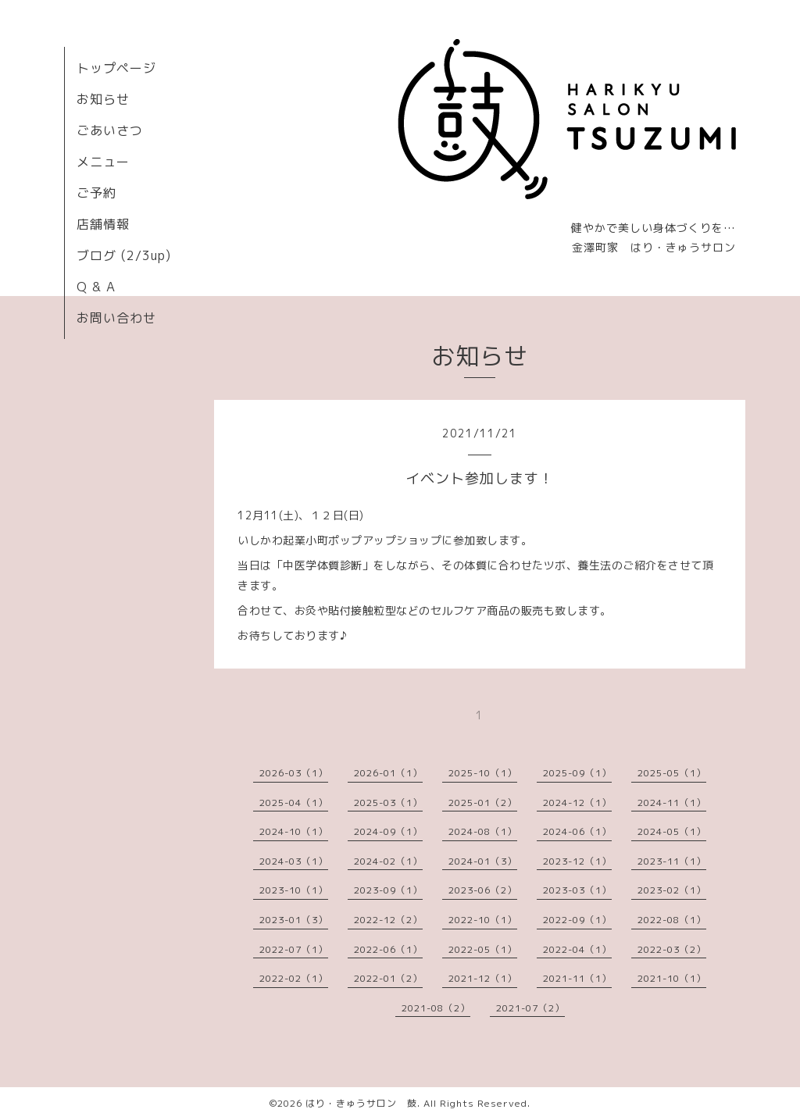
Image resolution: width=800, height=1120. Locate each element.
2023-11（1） (672, 861)
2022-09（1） (577, 919)
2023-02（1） (672, 890)
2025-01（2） (482, 802)
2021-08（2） (436, 1008)
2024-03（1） (293, 861)
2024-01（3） (482, 861)
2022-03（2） (672, 949)
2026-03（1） (293, 772)
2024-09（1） (388, 831)
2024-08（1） (482, 831)
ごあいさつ (110, 130)
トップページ (116, 68)
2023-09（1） (388, 890)
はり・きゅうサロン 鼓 (361, 1103)
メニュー (103, 161)
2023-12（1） (577, 861)
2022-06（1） (388, 949)
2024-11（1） (672, 802)
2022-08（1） (672, 919)
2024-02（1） (388, 861)
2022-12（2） (388, 919)
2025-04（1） (293, 802)
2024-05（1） (672, 831)
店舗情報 (103, 224)
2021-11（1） (577, 978)
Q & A (96, 286)
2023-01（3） (293, 919)
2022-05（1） (482, 949)
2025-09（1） (577, 772)
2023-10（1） (293, 890)
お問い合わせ (116, 317)
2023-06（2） (482, 890)
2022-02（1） (293, 978)
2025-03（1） (388, 802)
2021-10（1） (672, 978)
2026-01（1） (388, 772)
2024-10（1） (293, 831)
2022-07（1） (293, 949)
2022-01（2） (388, 978)
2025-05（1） (672, 772)
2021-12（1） (482, 978)
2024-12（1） (577, 802)
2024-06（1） (577, 831)
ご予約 (96, 193)
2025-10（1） (482, 772)
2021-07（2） (530, 1008)
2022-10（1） (482, 919)
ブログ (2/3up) (124, 255)
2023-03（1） (577, 890)
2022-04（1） (577, 949)
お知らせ (103, 99)
